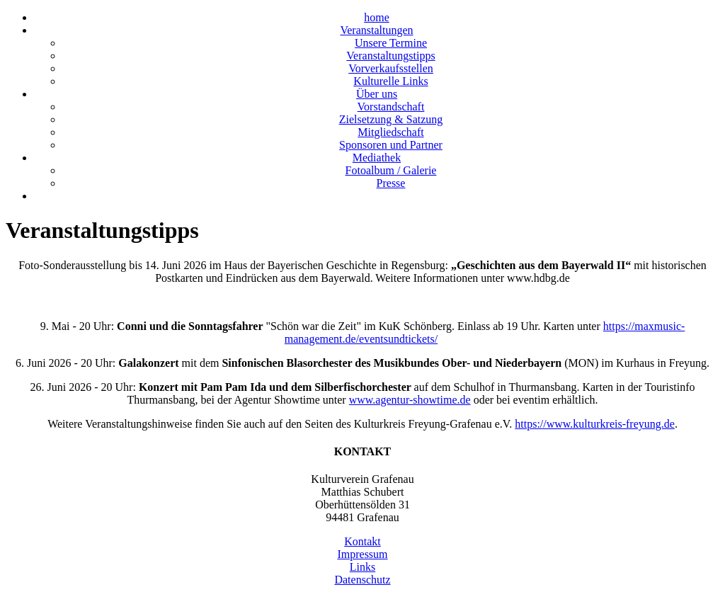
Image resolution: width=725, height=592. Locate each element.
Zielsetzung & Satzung (391, 119)
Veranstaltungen (376, 30)
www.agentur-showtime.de (410, 400)
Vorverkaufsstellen (390, 68)
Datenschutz (362, 580)
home (376, 17)
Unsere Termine (391, 43)
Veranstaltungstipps (390, 56)
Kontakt (362, 541)
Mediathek (377, 158)
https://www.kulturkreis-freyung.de (595, 424)
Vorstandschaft (391, 107)
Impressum (362, 554)
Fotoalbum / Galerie (391, 170)
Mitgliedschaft (390, 132)
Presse (391, 183)
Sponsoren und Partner (391, 145)
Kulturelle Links (390, 81)
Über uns (376, 94)
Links (362, 567)
